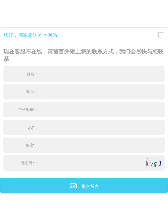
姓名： (32, 74)
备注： (32, 145)
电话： (32, 92)
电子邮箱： (28, 109)
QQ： (32, 127)
